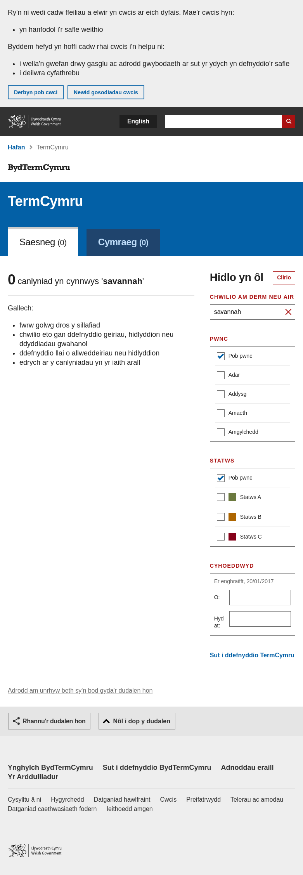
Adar (228, 375)
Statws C (239, 537)
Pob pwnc (234, 356)
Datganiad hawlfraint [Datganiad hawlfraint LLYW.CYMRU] (122, 799)
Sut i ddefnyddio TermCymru (252, 655)
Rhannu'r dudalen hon (54, 721)
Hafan (16, 147)
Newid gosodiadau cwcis (106, 92)
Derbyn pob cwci (35, 92)
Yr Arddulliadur (33, 777)
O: (217, 597)
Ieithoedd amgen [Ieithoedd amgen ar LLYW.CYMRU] (130, 809)
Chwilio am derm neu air (252, 297)
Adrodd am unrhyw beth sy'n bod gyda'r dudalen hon (80, 690)
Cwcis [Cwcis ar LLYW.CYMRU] (168, 799)
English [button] (138, 121)
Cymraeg (123, 242)
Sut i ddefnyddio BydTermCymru (157, 767)
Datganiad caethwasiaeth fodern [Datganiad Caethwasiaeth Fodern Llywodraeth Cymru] (52, 809)
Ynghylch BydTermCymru (50, 767)
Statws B (239, 518)
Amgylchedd (237, 432)
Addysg (232, 394)
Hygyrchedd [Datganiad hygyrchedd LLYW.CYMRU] (67, 799)
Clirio (284, 277)
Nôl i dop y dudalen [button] (141, 721)
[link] (123, 241)
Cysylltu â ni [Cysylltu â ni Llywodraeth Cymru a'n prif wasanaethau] (24, 799)
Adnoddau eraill (247, 767)
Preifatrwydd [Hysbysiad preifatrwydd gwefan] (203, 799)
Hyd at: (219, 622)
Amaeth (232, 413)
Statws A (239, 498)
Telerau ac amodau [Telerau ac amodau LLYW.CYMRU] (256, 799)
